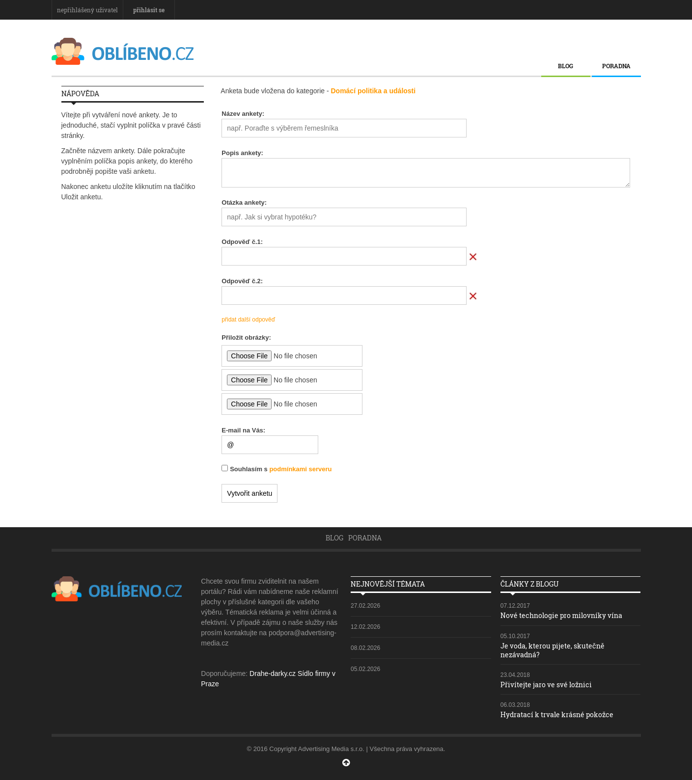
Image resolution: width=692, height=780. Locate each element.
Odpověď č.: (242, 241)
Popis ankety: (242, 153)
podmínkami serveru (300, 469)
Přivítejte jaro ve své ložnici (546, 684)
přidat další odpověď (248, 319)
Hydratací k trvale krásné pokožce (556, 714)
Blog (565, 66)
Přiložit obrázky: (246, 337)
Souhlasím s (281, 469)
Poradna (616, 66)
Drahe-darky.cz (272, 673)
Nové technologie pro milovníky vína (561, 615)
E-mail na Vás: (243, 430)
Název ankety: (242, 113)
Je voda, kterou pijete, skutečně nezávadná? (552, 650)
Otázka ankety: (244, 202)
